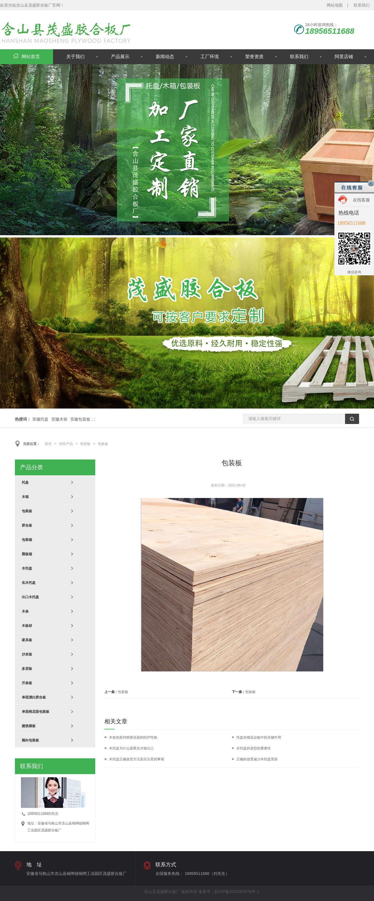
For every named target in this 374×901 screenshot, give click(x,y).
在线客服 (361, 199)
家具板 (27, 640)
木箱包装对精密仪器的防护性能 (133, 737)
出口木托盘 (30, 597)
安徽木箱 (59, 419)
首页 (48, 444)
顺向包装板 (30, 740)
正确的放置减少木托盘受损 (257, 759)
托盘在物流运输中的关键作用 (258, 737)
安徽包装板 (80, 419)
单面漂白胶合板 (34, 697)
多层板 (27, 669)
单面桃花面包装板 (35, 712)
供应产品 (66, 444)
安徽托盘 (40, 419)
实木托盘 (29, 583)
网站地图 (335, 5)
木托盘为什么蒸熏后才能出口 (131, 748)
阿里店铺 (344, 56)
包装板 (85, 444)
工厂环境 (209, 56)
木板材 (27, 626)
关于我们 (75, 56)
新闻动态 (165, 56)
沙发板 (27, 654)
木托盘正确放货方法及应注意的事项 (136, 759)
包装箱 (27, 540)
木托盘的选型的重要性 (253, 748)
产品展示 (120, 56)
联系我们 (362, 5)
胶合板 (27, 525)
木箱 (25, 497)
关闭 (371, 183)
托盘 (25, 482)
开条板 (27, 683)
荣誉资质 (254, 56)
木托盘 (27, 568)
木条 (25, 611)
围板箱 (27, 554)
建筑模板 (29, 726)
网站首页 (26, 56)
